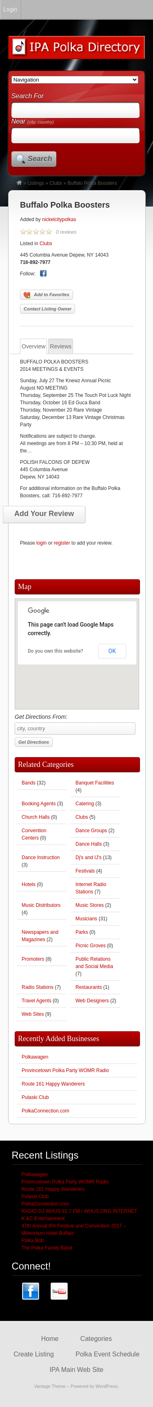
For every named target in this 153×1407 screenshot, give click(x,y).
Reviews (60, 346)
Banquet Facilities (94, 783)
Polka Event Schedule (107, 1354)
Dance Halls (88, 844)
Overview (33, 346)
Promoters (33, 959)
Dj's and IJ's (88, 857)
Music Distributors (41, 905)
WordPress (106, 1386)
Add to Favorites (46, 295)
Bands (28, 783)
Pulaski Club (35, 1097)
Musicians (86, 919)
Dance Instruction (41, 857)
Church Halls (36, 817)
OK (112, 651)
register (62, 543)
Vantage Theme (50, 1386)
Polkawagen (35, 1057)
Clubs (55, 183)
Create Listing (33, 1354)
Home (50, 1338)
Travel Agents (36, 1001)
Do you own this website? (55, 651)
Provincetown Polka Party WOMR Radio (65, 1070)
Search (40, 159)
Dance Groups (91, 830)
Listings (35, 183)
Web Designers (92, 1001)
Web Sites (33, 1014)
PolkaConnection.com (45, 1111)
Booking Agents (38, 804)
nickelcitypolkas (59, 219)
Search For (27, 96)
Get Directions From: (75, 724)
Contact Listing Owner (47, 308)
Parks (81, 932)
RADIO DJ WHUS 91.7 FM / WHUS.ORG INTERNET (79, 1211)
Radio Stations (37, 987)
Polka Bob (32, 1240)
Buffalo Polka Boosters (65, 204)
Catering (84, 804)
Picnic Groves (90, 945)
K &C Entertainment (42, 1218)
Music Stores (89, 905)
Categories (96, 1338)
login (41, 543)
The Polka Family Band (46, 1248)
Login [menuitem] (10, 9)
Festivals (85, 871)
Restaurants (88, 987)
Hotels (28, 884)
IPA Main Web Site (77, 1369)
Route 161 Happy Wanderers (53, 1084)
